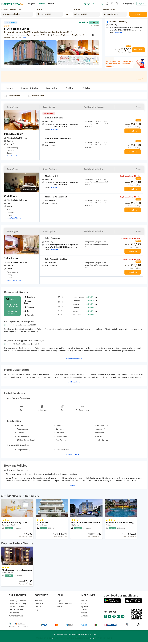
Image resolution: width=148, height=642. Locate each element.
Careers (38, 607)
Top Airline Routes (16, 607)
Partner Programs (16, 616)
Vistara (84, 613)
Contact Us (39, 604)
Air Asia (84, 610)
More (25, 37)
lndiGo (84, 601)
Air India (84, 616)
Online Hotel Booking (17, 604)
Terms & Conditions (65, 604)
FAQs (59, 601)
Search (138, 14)
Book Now (138, 50)
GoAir (83, 604)
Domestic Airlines (16, 610)
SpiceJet (84, 607)
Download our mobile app (121, 595)
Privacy (59, 607)
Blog (36, 610)
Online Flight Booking (17, 601)
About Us (38, 601)
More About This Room (14, 156)
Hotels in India (15, 613)
